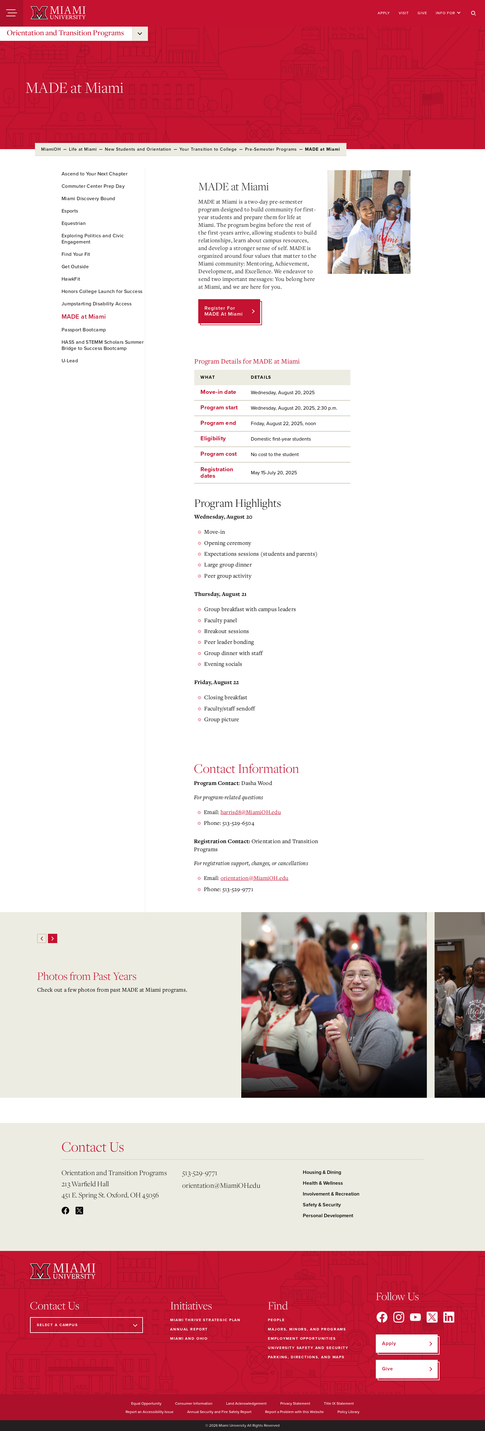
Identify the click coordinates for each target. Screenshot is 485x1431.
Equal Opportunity (146, 1403)
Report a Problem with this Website (294, 1412)
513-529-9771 (199, 1172)
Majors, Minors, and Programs (307, 1329)
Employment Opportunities (302, 1338)
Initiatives (191, 1305)
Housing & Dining (322, 1172)
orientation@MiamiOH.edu (255, 877)
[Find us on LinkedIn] (449, 1317)
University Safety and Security (308, 1348)
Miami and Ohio (189, 1338)
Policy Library (348, 1412)
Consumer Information (193, 1403)
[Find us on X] (432, 1317)
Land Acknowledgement (246, 1403)
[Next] (52, 938)
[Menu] (11, 13)
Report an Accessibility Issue (150, 1412)
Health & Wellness (323, 1183)
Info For (448, 13)
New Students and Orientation (138, 149)
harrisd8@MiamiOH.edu (251, 812)
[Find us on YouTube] (415, 1317)
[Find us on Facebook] (382, 1317)
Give (422, 13)
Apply (384, 13)
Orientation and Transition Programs (65, 32)
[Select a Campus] (86, 1325)
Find (278, 1305)
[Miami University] (58, 13)
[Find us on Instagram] (399, 1317)
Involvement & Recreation (331, 1194)
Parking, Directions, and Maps (306, 1357)
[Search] (474, 13)
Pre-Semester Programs (271, 149)
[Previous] (41, 938)
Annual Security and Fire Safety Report (219, 1412)
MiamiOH (51, 149)
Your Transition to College (208, 149)
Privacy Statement (295, 1403)
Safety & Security (322, 1205)
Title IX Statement (339, 1403)
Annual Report (189, 1329)
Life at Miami (83, 149)
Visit (404, 13)
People (276, 1320)
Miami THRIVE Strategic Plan (205, 1320)
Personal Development (328, 1216)
